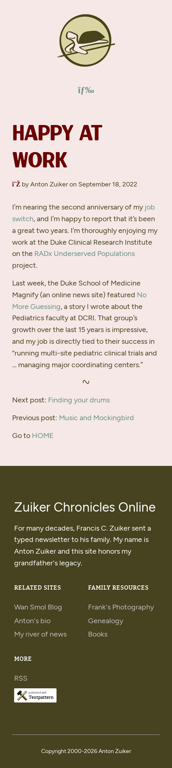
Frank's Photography (121, 607)
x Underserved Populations (84, 253)
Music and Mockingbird (96, 417)
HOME (43, 435)
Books (97, 634)
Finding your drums (79, 400)
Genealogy (105, 620)
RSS (20, 678)
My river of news (40, 634)
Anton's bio (32, 620)
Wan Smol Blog (38, 607)
